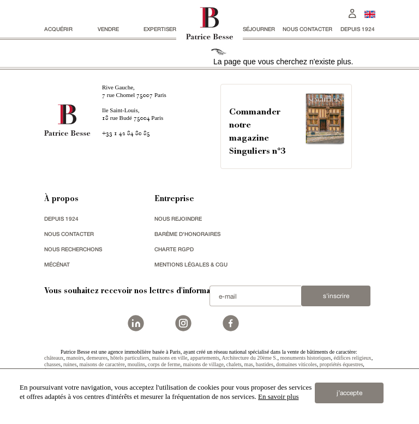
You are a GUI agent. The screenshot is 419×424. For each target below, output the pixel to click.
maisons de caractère (101, 364)
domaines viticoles (296, 364)
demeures (97, 358)
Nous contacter (307, 29)
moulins (136, 364)
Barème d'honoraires (187, 234)
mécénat (57, 264)
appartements (204, 358)
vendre (108, 29)
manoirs (75, 358)
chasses (52, 364)
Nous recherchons (73, 249)
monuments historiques (305, 358)
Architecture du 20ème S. (249, 358)
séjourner (259, 29)
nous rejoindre (178, 218)
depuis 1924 (357, 29)
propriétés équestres (341, 364)
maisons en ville (169, 358)
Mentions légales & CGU (191, 264)
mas (248, 364)
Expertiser (159, 29)
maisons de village (203, 364)
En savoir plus (278, 396)
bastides (264, 364)
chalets (234, 364)
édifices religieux (352, 358)
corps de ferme (164, 364)
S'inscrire (336, 296)
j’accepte (349, 393)
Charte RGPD (174, 249)
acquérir (58, 29)
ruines (69, 364)
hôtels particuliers (129, 358)
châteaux (54, 358)
